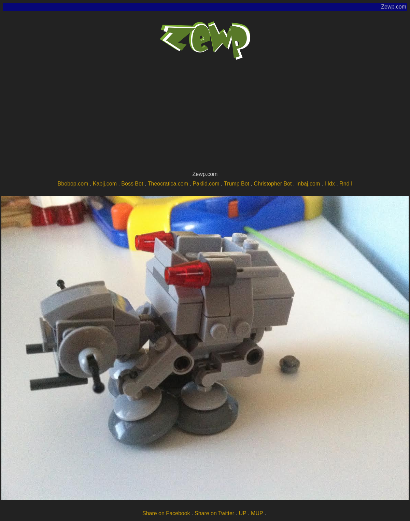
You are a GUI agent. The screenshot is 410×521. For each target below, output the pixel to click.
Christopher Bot (273, 184)
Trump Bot (236, 184)
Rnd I (345, 184)
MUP (257, 513)
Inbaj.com (308, 184)
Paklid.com (206, 184)
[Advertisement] (205, 118)
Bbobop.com (73, 184)
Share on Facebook (166, 513)
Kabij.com (105, 184)
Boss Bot (132, 184)
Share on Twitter (214, 513)
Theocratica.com (168, 184)
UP (242, 513)
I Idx (330, 184)
